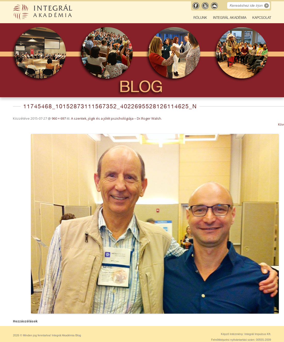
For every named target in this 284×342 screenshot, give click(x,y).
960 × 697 (59, 118)
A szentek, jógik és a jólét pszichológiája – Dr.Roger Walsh (116, 118)
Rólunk (200, 18)
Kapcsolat (261, 18)
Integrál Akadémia (229, 18)
